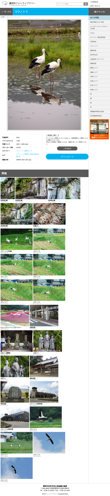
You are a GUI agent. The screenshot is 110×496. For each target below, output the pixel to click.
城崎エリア (94, 72)
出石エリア (94, 85)
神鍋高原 (93, 63)
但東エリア (94, 89)
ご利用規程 (67, 148)
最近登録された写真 (97, 22)
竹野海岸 (93, 41)
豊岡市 (27, 154)
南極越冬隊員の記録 (97, 111)
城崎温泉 (93, 50)
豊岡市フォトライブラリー (49, 494)
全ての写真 (94, 17)
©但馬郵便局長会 (96, 116)
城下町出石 (94, 55)
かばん (92, 33)
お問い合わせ (95, 6)
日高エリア (94, 81)
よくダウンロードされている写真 (99, 27)
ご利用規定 (94, 2)
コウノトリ (20, 151)
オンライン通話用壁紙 (97, 37)
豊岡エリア (28, 151)
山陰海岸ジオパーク (97, 59)
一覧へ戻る (7, 12)
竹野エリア (94, 76)
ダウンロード (67, 156)
